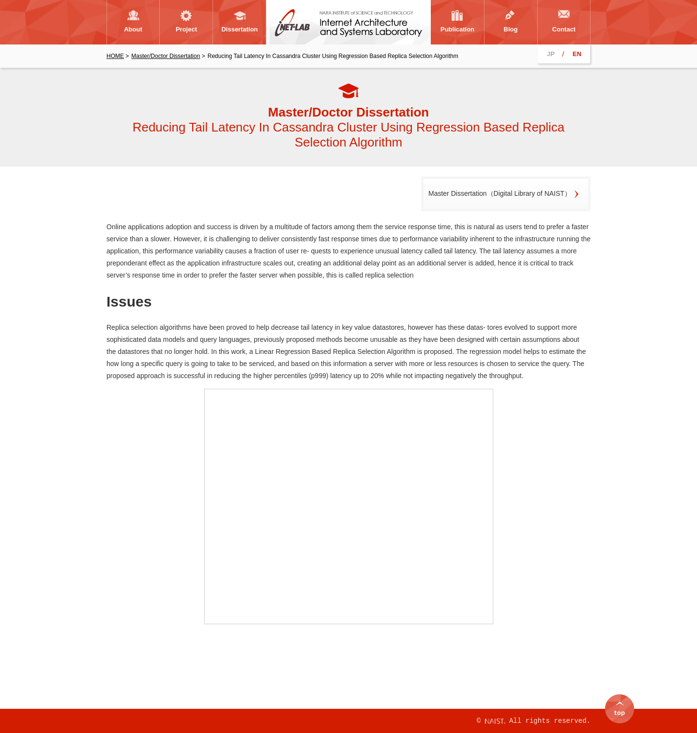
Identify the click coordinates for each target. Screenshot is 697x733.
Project (186, 29)
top (619, 704)
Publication (457, 29)
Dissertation (239, 29)
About (133, 29)
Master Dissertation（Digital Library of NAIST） (499, 193)
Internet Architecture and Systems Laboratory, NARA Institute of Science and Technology (348, 22)
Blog (511, 29)
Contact (564, 29)
